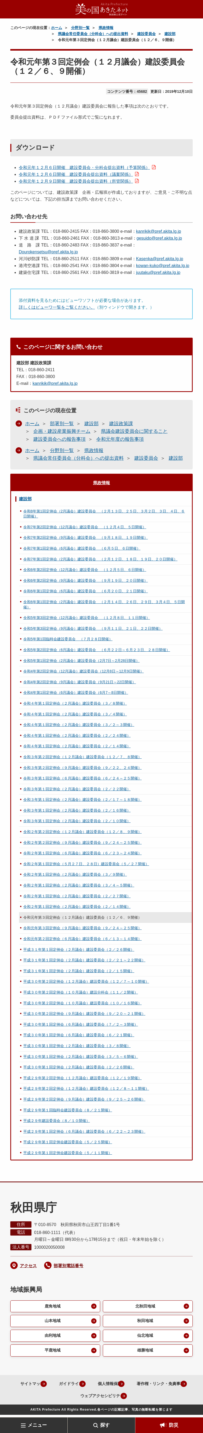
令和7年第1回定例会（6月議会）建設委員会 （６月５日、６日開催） (81, 548)
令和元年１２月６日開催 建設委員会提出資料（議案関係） (76, 174)
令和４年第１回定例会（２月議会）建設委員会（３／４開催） (75, 714)
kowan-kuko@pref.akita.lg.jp (162, 265)
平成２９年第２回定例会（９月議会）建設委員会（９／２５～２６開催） (84, 1099)
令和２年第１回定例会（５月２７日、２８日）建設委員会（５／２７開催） (86, 864)
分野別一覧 (80, 28)
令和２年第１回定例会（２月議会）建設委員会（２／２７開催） (77, 896)
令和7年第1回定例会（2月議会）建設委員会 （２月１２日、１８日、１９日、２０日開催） (100, 559)
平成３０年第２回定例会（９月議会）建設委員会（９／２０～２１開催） (84, 1013)
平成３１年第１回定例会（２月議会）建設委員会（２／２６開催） (78, 949)
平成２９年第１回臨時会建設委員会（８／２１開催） (67, 1110)
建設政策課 (121, 423)
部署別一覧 (62, 423)
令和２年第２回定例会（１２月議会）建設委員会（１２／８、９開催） (82, 832)
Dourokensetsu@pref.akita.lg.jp (48, 252)
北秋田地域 (144, 1306)
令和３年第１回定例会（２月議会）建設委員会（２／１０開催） (77, 821)
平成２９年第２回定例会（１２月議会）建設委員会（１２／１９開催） (82, 1078)
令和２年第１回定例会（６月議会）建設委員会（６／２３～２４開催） (82, 853)
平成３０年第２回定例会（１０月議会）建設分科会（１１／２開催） (80, 992)
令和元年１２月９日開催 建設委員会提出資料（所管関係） (76, 181)
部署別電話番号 (68, 1265)
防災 (173, 1425)
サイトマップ (55, 1386)
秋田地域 (144, 1322)
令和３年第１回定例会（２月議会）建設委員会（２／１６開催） (77, 810)
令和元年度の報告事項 (120, 439)
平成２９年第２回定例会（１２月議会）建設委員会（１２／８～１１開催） (86, 1088)
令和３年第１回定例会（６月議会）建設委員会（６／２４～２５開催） (82, 778)
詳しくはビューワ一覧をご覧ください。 (57, 307)
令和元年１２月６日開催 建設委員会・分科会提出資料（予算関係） (84, 167)
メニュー (37, 1425)
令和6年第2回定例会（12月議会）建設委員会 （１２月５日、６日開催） (84, 570)
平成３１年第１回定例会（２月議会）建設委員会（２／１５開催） (78, 971)
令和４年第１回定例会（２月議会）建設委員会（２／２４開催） (77, 735)
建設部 (170, 34)
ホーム (56, 28)
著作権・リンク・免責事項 (65, 1398)
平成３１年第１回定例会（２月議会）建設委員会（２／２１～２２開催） (84, 960)
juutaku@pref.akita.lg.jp (158, 272)
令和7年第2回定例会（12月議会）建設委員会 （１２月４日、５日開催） (84, 527)
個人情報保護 (139, 1386)
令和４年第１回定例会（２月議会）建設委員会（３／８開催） (75, 703)
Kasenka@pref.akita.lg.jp (159, 258)
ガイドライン (97, 1386)
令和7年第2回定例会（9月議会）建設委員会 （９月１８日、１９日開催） (85, 537)
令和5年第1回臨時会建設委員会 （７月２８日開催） (68, 639)
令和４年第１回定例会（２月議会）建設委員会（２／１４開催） (77, 746)
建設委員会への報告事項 (59, 439)
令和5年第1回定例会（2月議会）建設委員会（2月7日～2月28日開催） (81, 661)
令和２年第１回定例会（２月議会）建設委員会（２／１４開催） (77, 906)
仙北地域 (144, 1337)
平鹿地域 (52, 1352)
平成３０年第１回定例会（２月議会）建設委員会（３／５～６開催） (80, 1056)
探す (105, 1425)
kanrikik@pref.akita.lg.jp (158, 231)
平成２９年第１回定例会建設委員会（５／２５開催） (67, 1142)
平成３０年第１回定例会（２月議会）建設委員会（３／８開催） (77, 1046)
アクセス (28, 1265)
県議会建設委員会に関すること (134, 431)
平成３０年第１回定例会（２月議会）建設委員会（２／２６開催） (78, 1067)
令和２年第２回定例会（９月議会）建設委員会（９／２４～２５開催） (82, 842)
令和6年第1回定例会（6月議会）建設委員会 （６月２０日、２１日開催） (85, 591)
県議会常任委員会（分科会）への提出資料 (93, 34)
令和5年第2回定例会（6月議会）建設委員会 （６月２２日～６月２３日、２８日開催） (96, 650)
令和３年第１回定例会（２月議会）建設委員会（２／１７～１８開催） (82, 799)
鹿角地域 (52, 1306)
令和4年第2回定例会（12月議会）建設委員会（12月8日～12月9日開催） (83, 671)
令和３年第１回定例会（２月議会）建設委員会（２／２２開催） (77, 789)
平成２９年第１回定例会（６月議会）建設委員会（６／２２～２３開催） (84, 1131)
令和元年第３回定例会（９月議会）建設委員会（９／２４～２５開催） (82, 928)
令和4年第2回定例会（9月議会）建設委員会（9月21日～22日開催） (79, 682)
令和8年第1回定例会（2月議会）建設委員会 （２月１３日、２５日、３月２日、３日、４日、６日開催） (104, 514)
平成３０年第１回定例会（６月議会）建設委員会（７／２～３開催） (80, 1024)
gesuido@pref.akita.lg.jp (159, 238)
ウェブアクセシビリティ (131, 1398)
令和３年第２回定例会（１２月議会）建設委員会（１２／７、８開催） (82, 757)
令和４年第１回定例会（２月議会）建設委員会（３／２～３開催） (78, 725)
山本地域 (52, 1322)
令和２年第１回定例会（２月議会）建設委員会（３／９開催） (75, 874)
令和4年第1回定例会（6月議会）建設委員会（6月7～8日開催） (75, 692)
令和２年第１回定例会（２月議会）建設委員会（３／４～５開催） (78, 885)
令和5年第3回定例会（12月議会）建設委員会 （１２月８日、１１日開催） (86, 618)
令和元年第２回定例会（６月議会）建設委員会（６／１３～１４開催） (82, 939)
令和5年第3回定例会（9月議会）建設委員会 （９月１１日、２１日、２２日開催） (93, 628)
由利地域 (52, 1337)
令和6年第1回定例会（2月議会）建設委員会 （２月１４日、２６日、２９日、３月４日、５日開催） (104, 604)
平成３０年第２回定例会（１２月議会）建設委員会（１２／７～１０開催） (86, 981)
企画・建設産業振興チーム (61, 431)
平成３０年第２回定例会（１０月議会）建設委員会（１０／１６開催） (82, 1003)
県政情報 (106, 28)
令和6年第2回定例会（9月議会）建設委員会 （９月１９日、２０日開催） (85, 580)
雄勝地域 (144, 1352)
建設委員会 (146, 34)
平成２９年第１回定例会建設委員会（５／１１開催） (67, 1153)
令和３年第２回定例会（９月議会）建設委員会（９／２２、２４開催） (82, 768)
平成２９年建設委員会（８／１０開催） (56, 1121)
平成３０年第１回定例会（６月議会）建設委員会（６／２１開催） (78, 1035)
